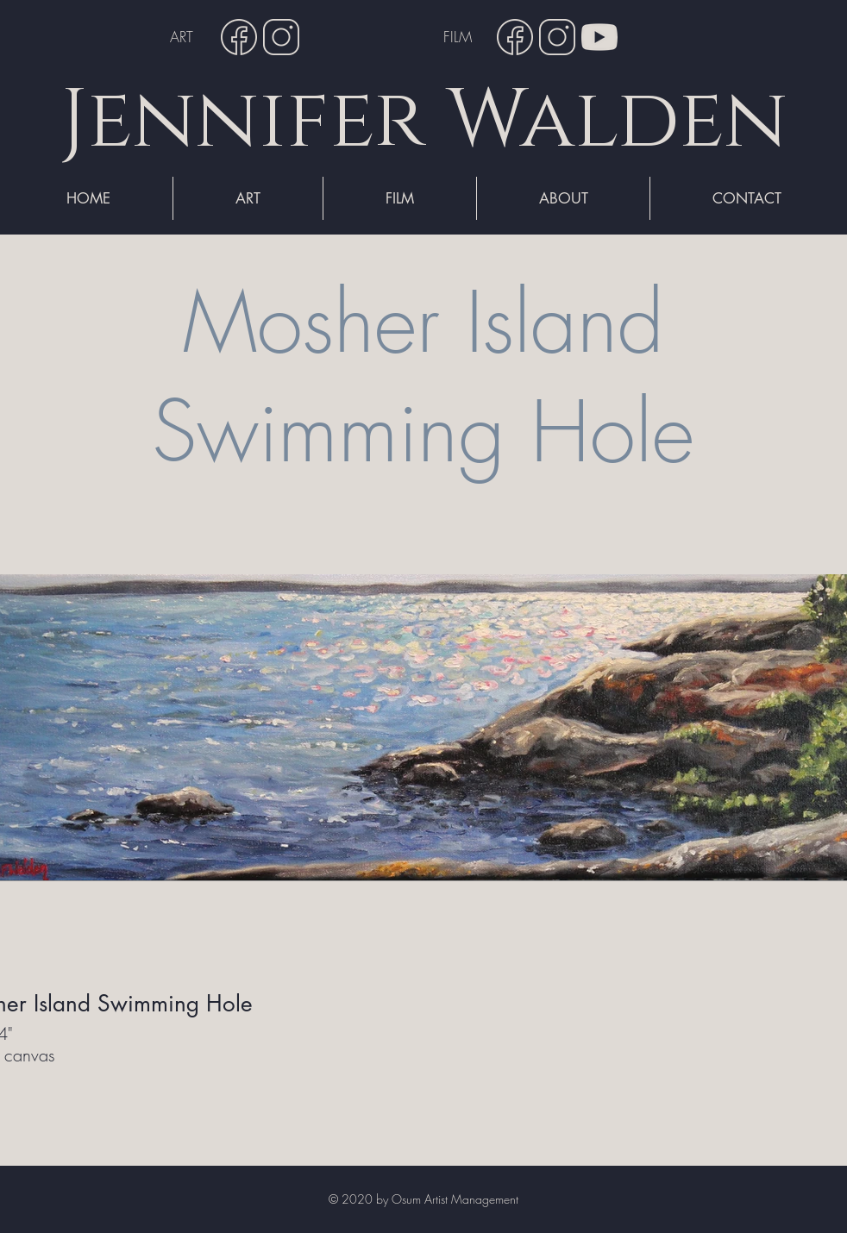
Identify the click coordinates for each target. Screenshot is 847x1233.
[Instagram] (281, 37)
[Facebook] (239, 37)
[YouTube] (599, 37)
